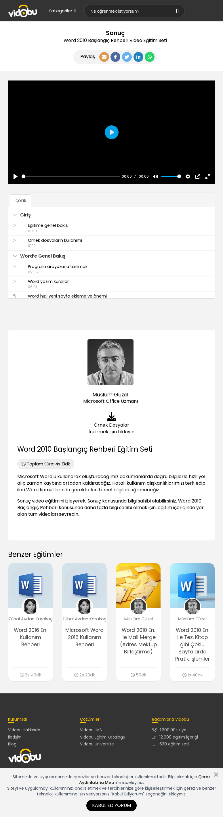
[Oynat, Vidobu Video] (15, 176)
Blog (12, 744)
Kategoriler (62, 11)
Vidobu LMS (91, 730)
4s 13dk (46, 464)
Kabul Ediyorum (111, 805)
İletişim (15, 737)
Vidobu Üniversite (97, 744)
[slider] (71, 176)
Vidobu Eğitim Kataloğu (102, 737)
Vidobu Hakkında (24, 730)
